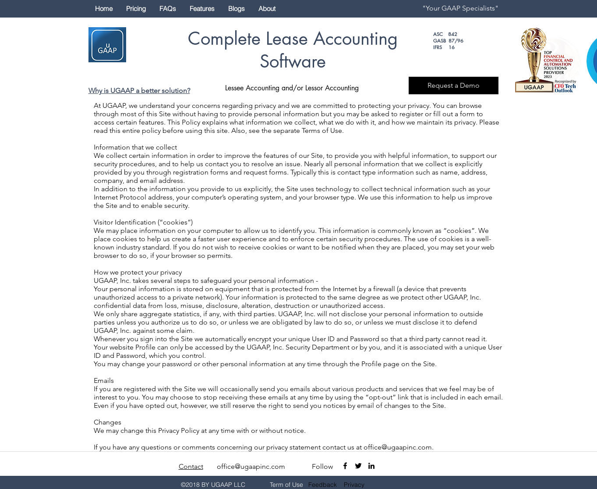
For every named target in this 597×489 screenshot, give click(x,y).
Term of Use (286, 485)
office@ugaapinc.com (398, 447)
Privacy (354, 485)
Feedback (322, 485)
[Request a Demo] (453, 85)
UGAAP (122, 90)
